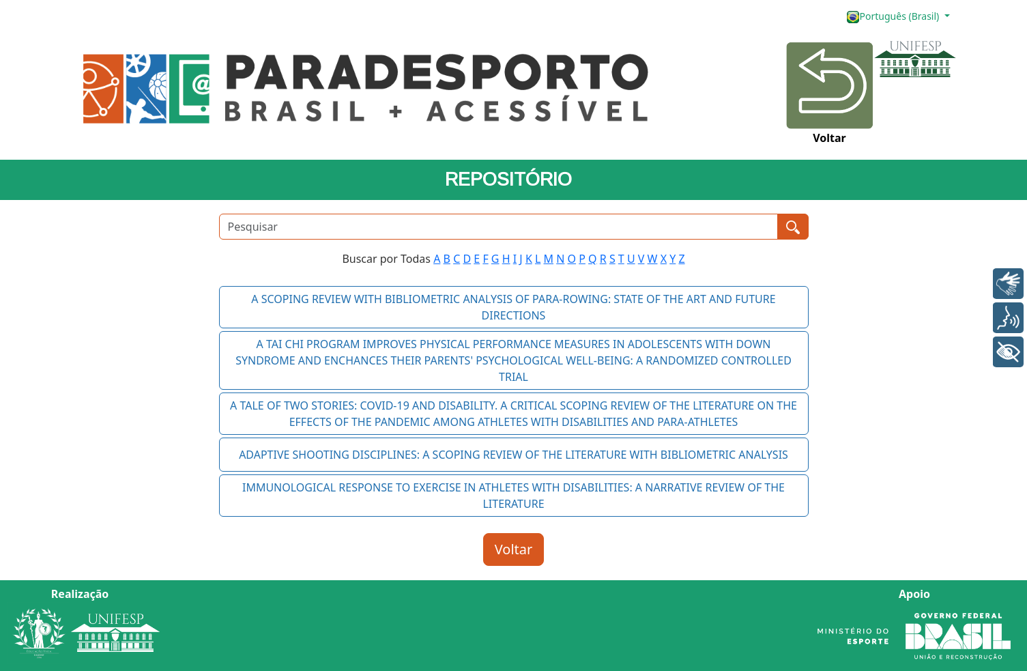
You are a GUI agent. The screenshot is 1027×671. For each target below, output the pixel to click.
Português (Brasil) (894, 17)
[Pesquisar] (498, 227)
